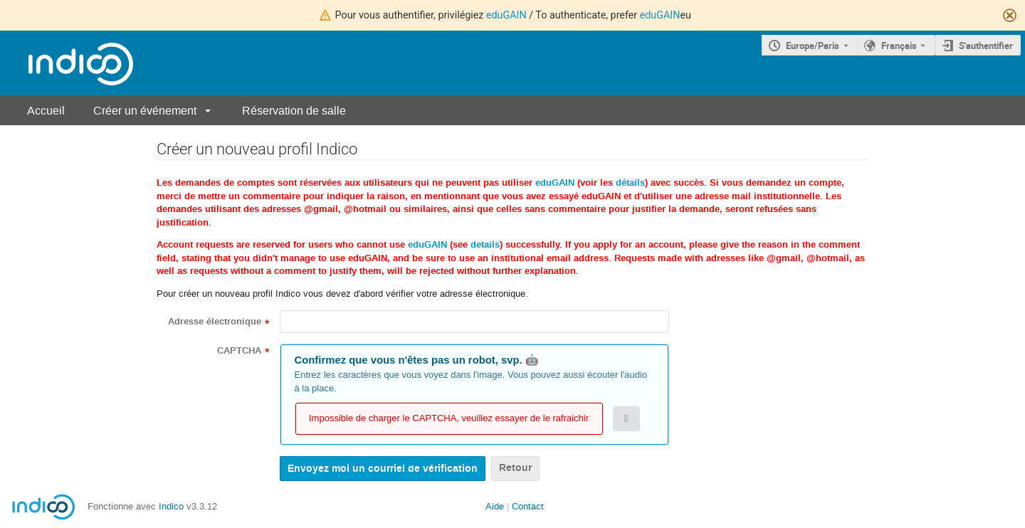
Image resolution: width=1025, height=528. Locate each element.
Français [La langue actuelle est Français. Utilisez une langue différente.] (899, 45)
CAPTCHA (239, 350)
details (485, 244)
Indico (171, 506)
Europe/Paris (812, 45)
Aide (494, 506)
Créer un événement (144, 110)
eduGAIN (506, 15)
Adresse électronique (214, 321)
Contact (528, 506)
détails (630, 182)
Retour (515, 467)
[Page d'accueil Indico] (66, 64)
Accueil (46, 110)
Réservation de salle (294, 110)
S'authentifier (986, 45)
